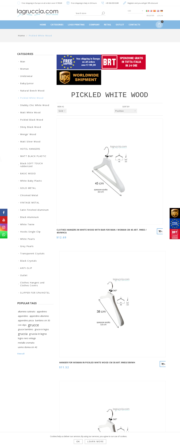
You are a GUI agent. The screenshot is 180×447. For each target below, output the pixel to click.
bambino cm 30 (42, 320)
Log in (160, 15)
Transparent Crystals (32, 253)
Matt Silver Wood (30, 141)
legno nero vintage (27, 338)
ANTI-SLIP (26, 268)
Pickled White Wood (31, 97)
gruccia (23, 334)
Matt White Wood (30, 112)
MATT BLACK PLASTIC (33, 156)
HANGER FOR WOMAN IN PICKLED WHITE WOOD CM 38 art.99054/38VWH (104, 226)
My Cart (84, 416)
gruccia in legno (38, 334)
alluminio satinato (26, 311)
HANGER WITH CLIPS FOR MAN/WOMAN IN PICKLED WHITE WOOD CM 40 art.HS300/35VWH (141, 289)
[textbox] (88, 13)
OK (78, 441)
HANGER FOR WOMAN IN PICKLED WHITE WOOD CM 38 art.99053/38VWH (104, 161)
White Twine (27, 224)
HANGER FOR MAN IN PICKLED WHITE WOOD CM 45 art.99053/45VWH (68, 224)
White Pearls (27, 239)
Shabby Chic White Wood (34, 105)
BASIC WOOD (28, 173)
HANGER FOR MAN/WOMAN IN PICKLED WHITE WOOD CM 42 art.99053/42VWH (140, 161)
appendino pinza (26, 320)
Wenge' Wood (28, 134)
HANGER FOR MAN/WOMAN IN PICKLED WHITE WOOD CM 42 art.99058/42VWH (104, 288)
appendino (23, 316)
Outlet (23, 275)
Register (150, 15)
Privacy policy (58, 412)
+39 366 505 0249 (112, 3)
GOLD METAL (28, 188)
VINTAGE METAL (30, 202)
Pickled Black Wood (31, 119)
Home (21, 35)
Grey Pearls (27, 246)
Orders (84, 409)
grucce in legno (42, 329)
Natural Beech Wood (32, 90)
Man (22, 61)
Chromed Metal (29, 195)
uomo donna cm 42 (27, 347)
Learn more (95, 441)
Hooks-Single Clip (30, 231)
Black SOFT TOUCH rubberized (31, 165)
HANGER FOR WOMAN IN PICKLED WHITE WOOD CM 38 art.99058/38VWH (68, 288)
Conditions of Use (61, 419)
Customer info (88, 395)
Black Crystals (28, 260)
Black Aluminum (29, 217)
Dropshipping (58, 395)
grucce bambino (25, 329)
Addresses (86, 402)
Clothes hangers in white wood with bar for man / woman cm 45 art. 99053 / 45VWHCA (69, 162)
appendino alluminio (39, 316)
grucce (33, 325)
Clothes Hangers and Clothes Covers (32, 284)
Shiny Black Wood (30, 127)
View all (21, 353)
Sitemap (113, 402)
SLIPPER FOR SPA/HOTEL (35, 292)
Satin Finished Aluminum (34, 209)
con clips (22, 324)
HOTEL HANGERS (30, 148)
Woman (24, 68)
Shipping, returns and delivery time (60, 403)
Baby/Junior (27, 83)
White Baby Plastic (31, 180)
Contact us (115, 395)
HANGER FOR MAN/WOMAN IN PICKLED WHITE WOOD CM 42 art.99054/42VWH (140, 226)
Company (56, 426)
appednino (42, 311)
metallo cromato (26, 342)
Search (113, 409)
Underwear (26, 76)
